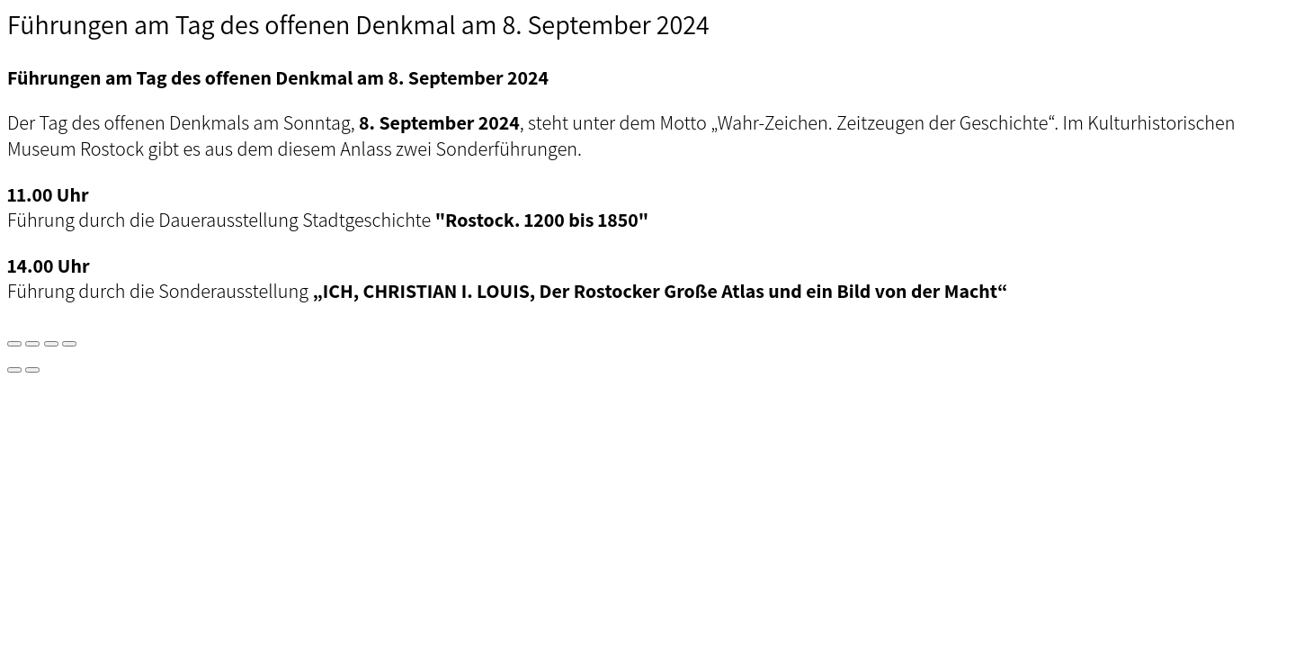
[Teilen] (51, 343)
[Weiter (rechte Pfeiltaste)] (32, 370)
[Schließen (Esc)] (69, 343)
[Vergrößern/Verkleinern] (14, 343)
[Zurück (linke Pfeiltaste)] (14, 370)
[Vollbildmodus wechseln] (32, 343)
